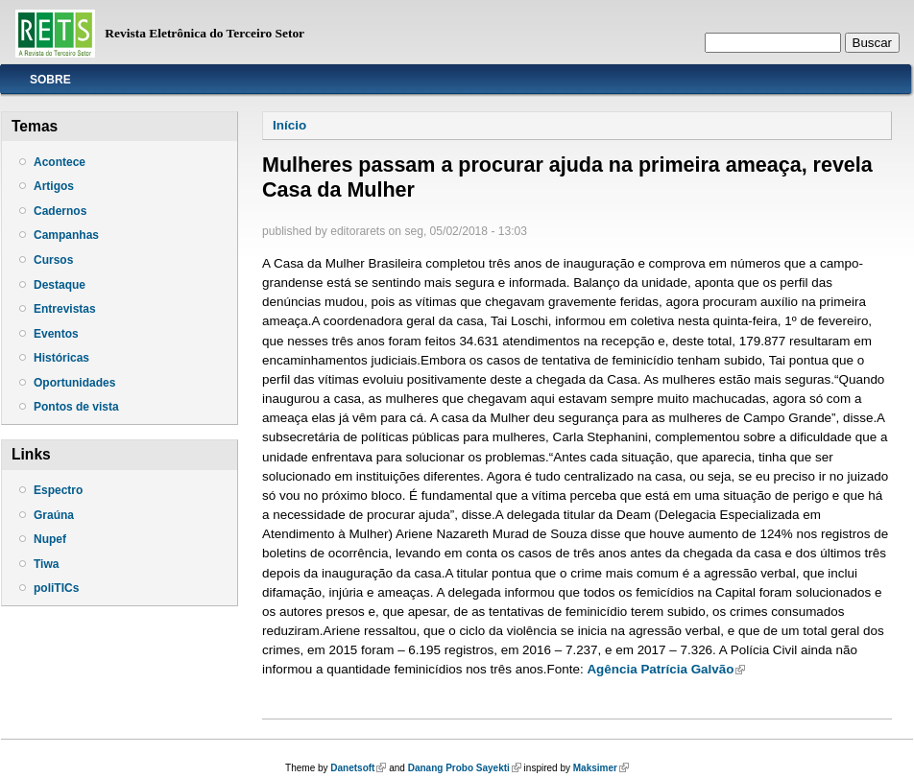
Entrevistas (65, 309)
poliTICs (56, 588)
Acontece (59, 162)
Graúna (54, 515)
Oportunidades (74, 382)
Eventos (56, 334)
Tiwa (46, 564)
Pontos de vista (76, 406)
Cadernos (60, 211)
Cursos (53, 260)
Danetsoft (358, 768)
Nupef (50, 539)
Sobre (50, 79)
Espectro (58, 490)
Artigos (54, 186)
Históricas (61, 358)
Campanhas (66, 235)
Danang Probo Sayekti (464, 768)
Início (289, 125)
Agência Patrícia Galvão (666, 669)
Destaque (59, 285)
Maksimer (601, 768)
